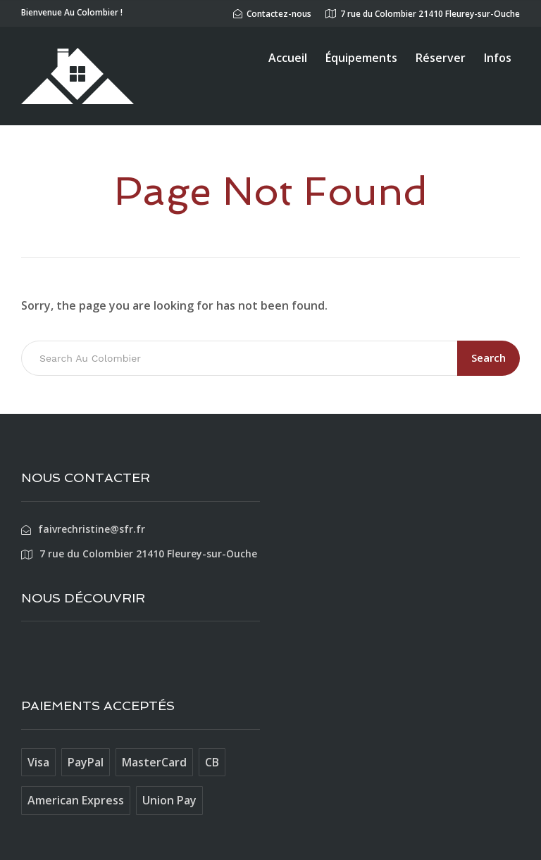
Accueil (287, 57)
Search (488, 357)
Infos (497, 57)
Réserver (441, 57)
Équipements (361, 57)
